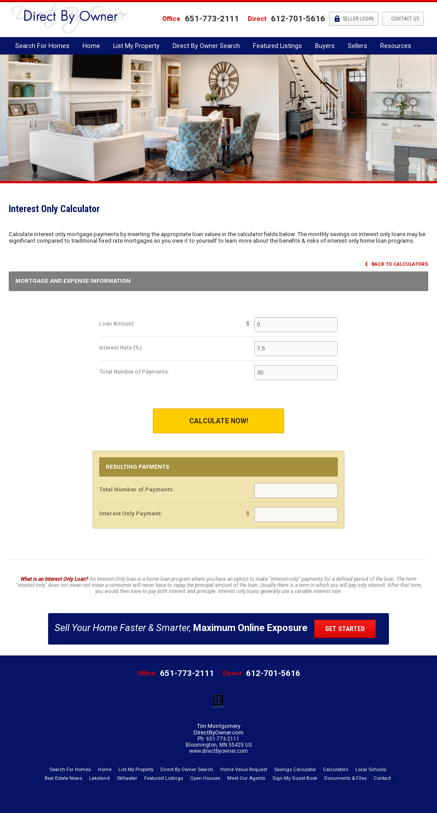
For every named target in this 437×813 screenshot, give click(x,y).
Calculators (335, 769)
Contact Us (404, 19)
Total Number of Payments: (134, 371)
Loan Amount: (117, 323)
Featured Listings (277, 46)
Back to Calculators (396, 264)
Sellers (357, 46)
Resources (395, 46)
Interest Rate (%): (121, 347)
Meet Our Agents (246, 778)
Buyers (325, 46)
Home (91, 46)
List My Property (136, 46)
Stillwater (127, 778)
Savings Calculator (295, 769)
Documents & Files (345, 778)
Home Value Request (243, 769)
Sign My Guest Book (294, 778)
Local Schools (370, 769)
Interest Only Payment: (130, 513)
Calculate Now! (218, 421)
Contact (26, 63)
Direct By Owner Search (206, 46)
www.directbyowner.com (218, 751)
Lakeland (99, 778)
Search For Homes (42, 46)
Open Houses (205, 778)
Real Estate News (63, 778)
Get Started (345, 629)
